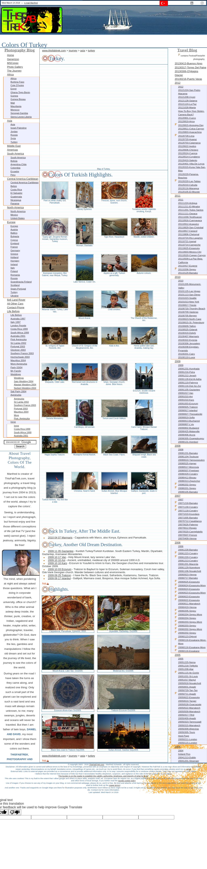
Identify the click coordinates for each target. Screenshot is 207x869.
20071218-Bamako (186, 502)
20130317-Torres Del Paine (190, 67)
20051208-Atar (185, 669)
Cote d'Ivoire (17, 85)
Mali (13, 103)
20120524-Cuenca (187, 153)
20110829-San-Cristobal (190, 227)
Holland (14, 257)
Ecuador (15, 171)
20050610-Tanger (187, 701)
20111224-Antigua (187, 203)
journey (73, 50)
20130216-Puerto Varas (188, 78)
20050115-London (187, 743)
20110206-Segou (185, 269)
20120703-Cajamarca (189, 143)
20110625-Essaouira (189, 248)
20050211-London (187, 739)
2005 (177, 654)
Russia (14, 135)
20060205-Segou (185, 610)
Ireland (14, 264)
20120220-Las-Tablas (188, 181)
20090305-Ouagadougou (191, 438)
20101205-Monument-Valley (189, 286)
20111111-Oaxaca (187, 213)
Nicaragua (16, 200)
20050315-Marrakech (189, 725)
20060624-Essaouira (187, 588)
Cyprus (14, 240)
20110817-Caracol (187, 231)
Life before (13, 311)
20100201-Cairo (186, 354)
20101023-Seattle (187, 298)
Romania (15, 275)
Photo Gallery (15, 66)
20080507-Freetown (188, 470)
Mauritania (16, 106)
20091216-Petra (186, 372)
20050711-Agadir (185, 693)
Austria (14, 229)
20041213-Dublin (187, 757)
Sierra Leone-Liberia (21, 117)
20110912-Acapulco (188, 224)
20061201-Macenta (188, 564)
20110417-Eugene (187, 266)
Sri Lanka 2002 (18, 343)
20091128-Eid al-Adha (189, 379)
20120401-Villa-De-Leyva (191, 164)
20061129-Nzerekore (189, 567)
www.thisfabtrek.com (54, 50)
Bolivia (14, 161)
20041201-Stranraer (188, 761)
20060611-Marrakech (189, 603)
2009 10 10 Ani (56, 560)
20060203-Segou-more (188, 621)
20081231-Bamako (188, 453)
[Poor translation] (14, 812)
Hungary (15, 261)
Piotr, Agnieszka (22, 418)
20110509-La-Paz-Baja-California (190, 260)
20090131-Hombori (188, 442)
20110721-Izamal (187, 241)
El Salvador (16, 193)
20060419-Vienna (187, 607)
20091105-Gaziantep (189, 389)
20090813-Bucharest (189, 421)
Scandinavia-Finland (21, 282)
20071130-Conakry (186, 506)
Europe (11, 222)
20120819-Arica (186, 121)
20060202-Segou (185, 632)
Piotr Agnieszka (18, 339)
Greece (14, 254)
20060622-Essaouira (187, 599)
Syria (13, 138)
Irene (13, 422)
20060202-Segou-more (188, 628)
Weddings (16, 374)
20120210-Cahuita (187, 185)
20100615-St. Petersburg (191, 322)
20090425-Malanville (189, 431)
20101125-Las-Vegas (189, 291)
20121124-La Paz (187, 104)
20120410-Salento (187, 160)
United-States (18, 218)
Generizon (13, 59)
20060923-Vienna (187, 574)
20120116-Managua (188, 188)
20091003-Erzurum (188, 403)
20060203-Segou (185, 625)
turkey (91, 50)
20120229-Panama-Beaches (188, 176)
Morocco (15, 109)
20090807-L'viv (186, 424)
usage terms (114, 785)
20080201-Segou (185, 487)
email (188, 769)
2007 (177, 495)
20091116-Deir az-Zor (189, 386)
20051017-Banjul (187, 680)
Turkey (14, 142)
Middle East (14, 145)
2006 (177, 542)
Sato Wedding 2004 (23, 381)
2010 (177, 277)
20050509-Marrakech (189, 711)
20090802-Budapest (188, 428)
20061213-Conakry (188, 560)
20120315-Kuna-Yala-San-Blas (192, 169)
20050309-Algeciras (188, 729)
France (14, 247)
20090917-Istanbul (187, 410)
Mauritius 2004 (18, 360)
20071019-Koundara (188, 514)
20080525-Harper (187, 463)
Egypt (13, 89)
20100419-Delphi (187, 333)
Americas (12, 149)
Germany (15, 250)
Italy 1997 (16, 322)
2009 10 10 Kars (57, 563)
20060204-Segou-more (188, 614)
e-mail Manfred (31, 3)
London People (18, 325)
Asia (9, 120)
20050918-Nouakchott (189, 683)
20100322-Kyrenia (187, 340)
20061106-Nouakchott (189, 571)
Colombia (15, 168)
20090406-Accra (186, 435)
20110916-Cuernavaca (190, 220)
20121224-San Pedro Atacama (189, 92)
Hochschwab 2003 (20, 357)
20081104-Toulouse (188, 456)
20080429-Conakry (188, 474)
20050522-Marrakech (189, 708)
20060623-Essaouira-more (190, 592)
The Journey (14, 70)
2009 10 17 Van (57, 557)
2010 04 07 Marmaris (60, 537)
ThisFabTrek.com (96, 764)
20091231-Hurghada (189, 368)
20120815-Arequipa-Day (189, 124)
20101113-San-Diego (189, 294)
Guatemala (16, 196)
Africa (10, 74)
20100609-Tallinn (187, 326)
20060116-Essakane (187, 650)
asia (82, 50)
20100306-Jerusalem (189, 343)
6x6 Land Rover (16, 299)
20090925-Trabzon (188, 407)
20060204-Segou (185, 617)
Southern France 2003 (22, 353)
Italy (13, 268)
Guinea (14, 96)
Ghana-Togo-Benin (20, 92)
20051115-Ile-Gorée (187, 672)
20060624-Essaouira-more (190, 585)
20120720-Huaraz (187, 139)
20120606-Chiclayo (188, 150)
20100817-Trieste (187, 305)
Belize (14, 186)
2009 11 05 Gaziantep (60, 551)
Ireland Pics (184, 754)
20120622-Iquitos (187, 146)
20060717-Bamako (188, 578)
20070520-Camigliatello (190, 531)
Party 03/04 (16, 367)
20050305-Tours (186, 732)
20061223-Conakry (186, 553)
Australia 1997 (18, 318)
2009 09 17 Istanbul (59, 578)
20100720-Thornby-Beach (191, 308)
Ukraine (15, 295)
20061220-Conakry (186, 556)
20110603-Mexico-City (189, 252)
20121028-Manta (187, 107)
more (16, 415)
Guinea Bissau (18, 99)
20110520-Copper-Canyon (192, 255)
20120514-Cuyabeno (189, 156)
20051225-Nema (186, 662)
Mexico (14, 215)
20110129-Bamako (188, 273)
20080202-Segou (185, 484)
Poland (14, 271)
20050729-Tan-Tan (187, 690)
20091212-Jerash (187, 375)
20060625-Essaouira (187, 581)
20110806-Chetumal (188, 234)
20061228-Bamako (188, 550)
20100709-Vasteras (188, 312)
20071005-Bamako (188, 517)
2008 (177, 445)
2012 (177, 82)
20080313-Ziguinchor (189, 481)
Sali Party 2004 (18, 391)
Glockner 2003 (18, 350)
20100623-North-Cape (189, 319)
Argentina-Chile (18, 164)
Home (10, 55)
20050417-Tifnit (186, 715)
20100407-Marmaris (188, 336)
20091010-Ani (185, 396)
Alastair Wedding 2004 (25, 384)
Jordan (14, 131)
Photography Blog (20, 50)
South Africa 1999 (20, 332)
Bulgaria (15, 236)
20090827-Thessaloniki (190, 414)
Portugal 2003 (18, 346)
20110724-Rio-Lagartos (190, 238)
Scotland (15, 285)
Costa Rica (16, 189)
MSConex (12, 63)
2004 (177, 746)
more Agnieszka (19, 364)
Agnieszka (16, 395)
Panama (15, 203)
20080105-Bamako (188, 492)
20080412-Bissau (187, 477)
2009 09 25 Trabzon (59, 575)
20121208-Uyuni (186, 97)
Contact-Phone (15, 307)
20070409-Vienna (187, 538)
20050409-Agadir (187, 718)
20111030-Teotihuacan (190, 217)
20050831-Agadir (187, 687)
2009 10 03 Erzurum (59, 569)
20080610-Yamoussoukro (191, 460)
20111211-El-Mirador (189, 206)
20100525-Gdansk (187, 329)
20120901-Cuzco (187, 118)
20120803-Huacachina (190, 132)
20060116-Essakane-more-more (190, 641)
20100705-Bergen (187, 315)
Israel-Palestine (18, 128)
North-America (15, 207)
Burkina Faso (17, 82)
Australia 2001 (18, 336)
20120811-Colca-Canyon (191, 128)
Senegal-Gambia (19, 113)
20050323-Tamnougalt (189, 722)
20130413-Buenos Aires (188, 63)
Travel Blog (187, 50)
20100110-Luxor (186, 357)
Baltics (14, 233)
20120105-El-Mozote (189, 192)
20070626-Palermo (188, 524)
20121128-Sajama (187, 100)
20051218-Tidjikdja (188, 666)
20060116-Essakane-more (190, 647)
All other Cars (15, 303)
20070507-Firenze (187, 535)
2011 (177, 195)
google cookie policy (127, 780)
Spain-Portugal (18, 289)
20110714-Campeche (189, 245)
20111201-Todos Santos (190, 210)
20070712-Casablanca (190, 521)
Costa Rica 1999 (19, 329)
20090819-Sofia (186, 417)
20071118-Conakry (186, 510)
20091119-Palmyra (188, 382)
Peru (13, 175)
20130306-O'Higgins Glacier (186, 73)
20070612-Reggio (187, 528)
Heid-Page (183, 736)
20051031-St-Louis (188, 676)
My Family (16, 371)
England (15, 243)
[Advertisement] (103, 518)
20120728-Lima (184, 135)
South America (15, 153)
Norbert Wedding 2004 (25, 388)
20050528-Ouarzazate (189, 704)
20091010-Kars (186, 400)
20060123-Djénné (187, 636)
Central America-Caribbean (22, 178)
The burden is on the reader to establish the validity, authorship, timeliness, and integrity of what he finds (103, 776)
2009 (177, 361)
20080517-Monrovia (188, 467)
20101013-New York (188, 301)
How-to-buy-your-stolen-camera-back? (191, 113)
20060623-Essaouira (187, 596)
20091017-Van (185, 393)
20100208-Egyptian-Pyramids (188, 349)
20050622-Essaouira (189, 697)
